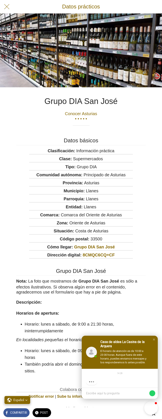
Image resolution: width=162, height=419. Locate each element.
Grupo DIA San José (94, 247)
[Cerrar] (6, 6)
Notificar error (41, 396)
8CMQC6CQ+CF (99, 255)
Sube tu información (75, 396)
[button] (154, 339)
